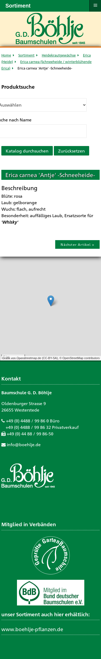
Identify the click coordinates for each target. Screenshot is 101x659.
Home (6, 55)
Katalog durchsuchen (27, 151)
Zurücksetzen (71, 151)
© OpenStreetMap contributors (80, 358)
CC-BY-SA (50, 358)
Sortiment (26, 55)
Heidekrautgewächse (59, 55)
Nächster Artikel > (77, 244)
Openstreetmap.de (28, 358)
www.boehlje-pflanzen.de (32, 629)
